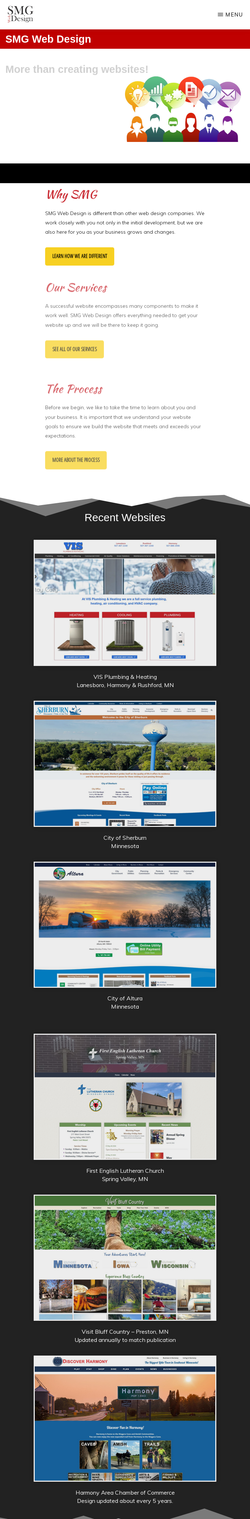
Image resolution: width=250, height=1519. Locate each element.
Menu (234, 14)
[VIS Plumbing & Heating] (125, 663)
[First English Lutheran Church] (125, 1157)
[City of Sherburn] (125, 824)
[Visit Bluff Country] (125, 1318)
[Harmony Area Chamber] (125, 1479)
